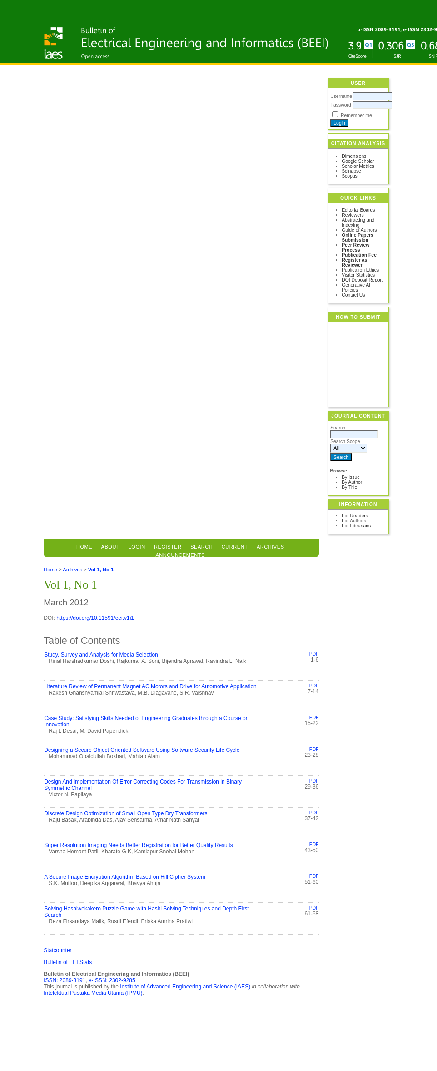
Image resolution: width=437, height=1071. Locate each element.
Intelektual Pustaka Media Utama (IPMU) (93, 993)
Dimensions (354, 156)
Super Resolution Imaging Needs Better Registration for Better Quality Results (138, 845)
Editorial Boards (358, 210)
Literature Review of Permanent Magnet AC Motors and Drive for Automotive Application (150, 686)
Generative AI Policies (356, 287)
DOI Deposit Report (362, 279)
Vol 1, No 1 (101, 569)
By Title (349, 487)
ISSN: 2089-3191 (64, 980)
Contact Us (353, 294)
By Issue (351, 477)
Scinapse (351, 171)
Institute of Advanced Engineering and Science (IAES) (185, 986)
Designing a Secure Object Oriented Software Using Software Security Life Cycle (141, 750)
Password (340, 104)
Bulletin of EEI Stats (68, 962)
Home (84, 547)
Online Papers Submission (357, 238)
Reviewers (353, 215)
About (110, 547)
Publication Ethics (360, 270)
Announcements (180, 555)
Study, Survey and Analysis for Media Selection (101, 655)
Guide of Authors (359, 230)
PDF (313, 654)
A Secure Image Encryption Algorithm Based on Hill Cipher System (124, 877)
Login (137, 547)
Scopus (350, 176)
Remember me (356, 115)
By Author (352, 482)
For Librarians (356, 525)
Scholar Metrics (358, 166)
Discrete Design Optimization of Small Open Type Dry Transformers (125, 813)
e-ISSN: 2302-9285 (112, 980)
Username (341, 96)
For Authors (354, 520)
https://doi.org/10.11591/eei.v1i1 (95, 618)
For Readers (355, 515)
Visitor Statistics (358, 275)
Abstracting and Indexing (358, 223)
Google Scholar (358, 161)
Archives (270, 547)
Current (235, 547)
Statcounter (57, 950)
